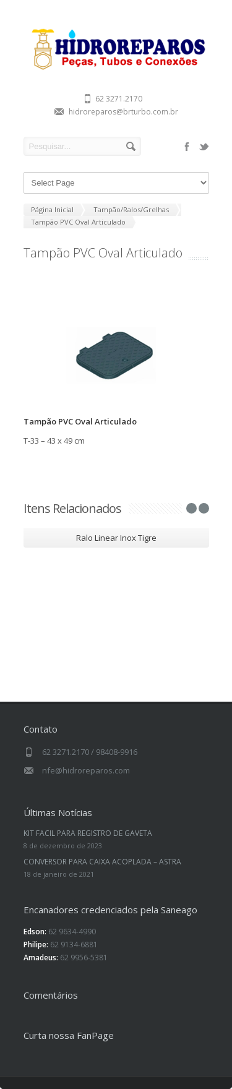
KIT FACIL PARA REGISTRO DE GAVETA (88, 833)
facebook (187, 147)
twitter (204, 147)
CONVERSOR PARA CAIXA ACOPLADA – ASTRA (102, 861)
